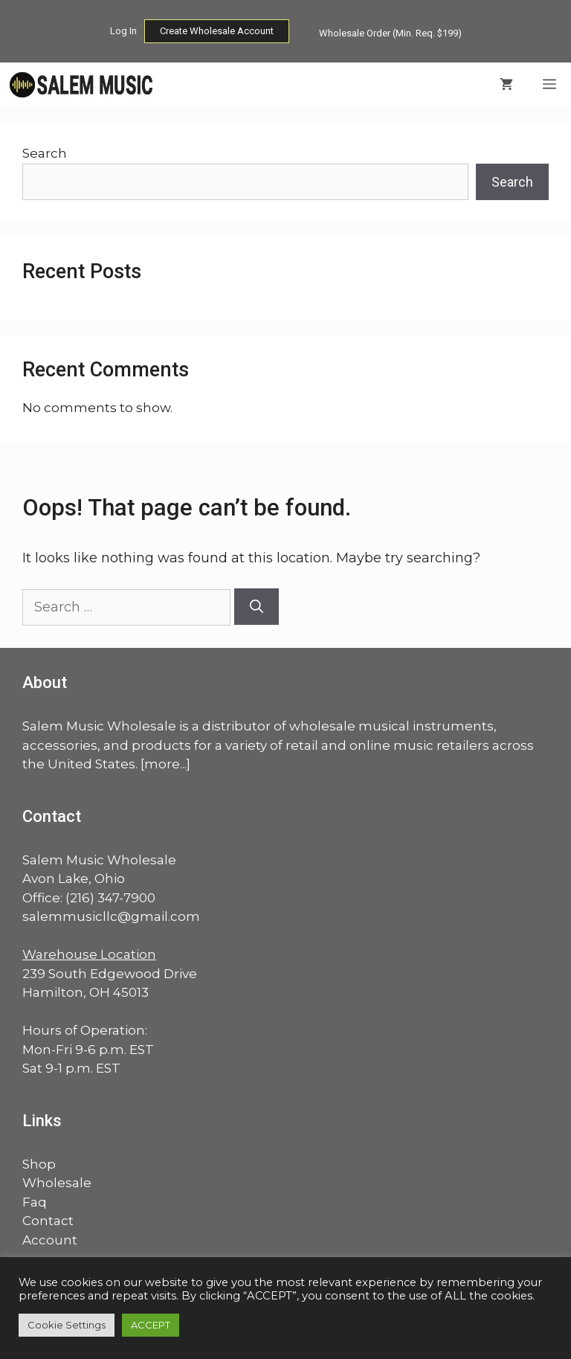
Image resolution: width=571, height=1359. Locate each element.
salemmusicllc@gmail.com (111, 916)
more (162, 763)
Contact (48, 1220)
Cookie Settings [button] (67, 1325)
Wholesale (56, 1182)
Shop (39, 1164)
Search (44, 153)
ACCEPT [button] (150, 1325)
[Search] (256, 606)
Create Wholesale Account (217, 30)
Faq (34, 1202)
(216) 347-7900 (110, 897)
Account (49, 1240)
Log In (123, 30)
